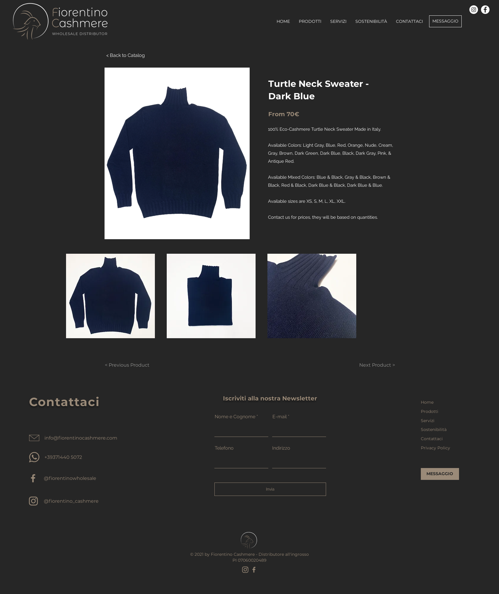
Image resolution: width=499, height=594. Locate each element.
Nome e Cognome (235, 416)
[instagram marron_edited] (245, 570)
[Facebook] (485, 9)
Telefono (224, 448)
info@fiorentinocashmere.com (80, 438)
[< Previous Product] (127, 365)
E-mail (279, 416)
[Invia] (270, 489)
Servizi (427, 420)
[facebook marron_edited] (254, 570)
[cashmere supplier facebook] (33, 478)
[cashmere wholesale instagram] (33, 501)
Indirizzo (281, 448)
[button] (110, 296)
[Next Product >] (370, 365)
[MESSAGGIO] (445, 21)
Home (427, 402)
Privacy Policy (435, 448)
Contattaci (432, 438)
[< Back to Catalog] (126, 55)
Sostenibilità (434, 429)
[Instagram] (473, 9)
